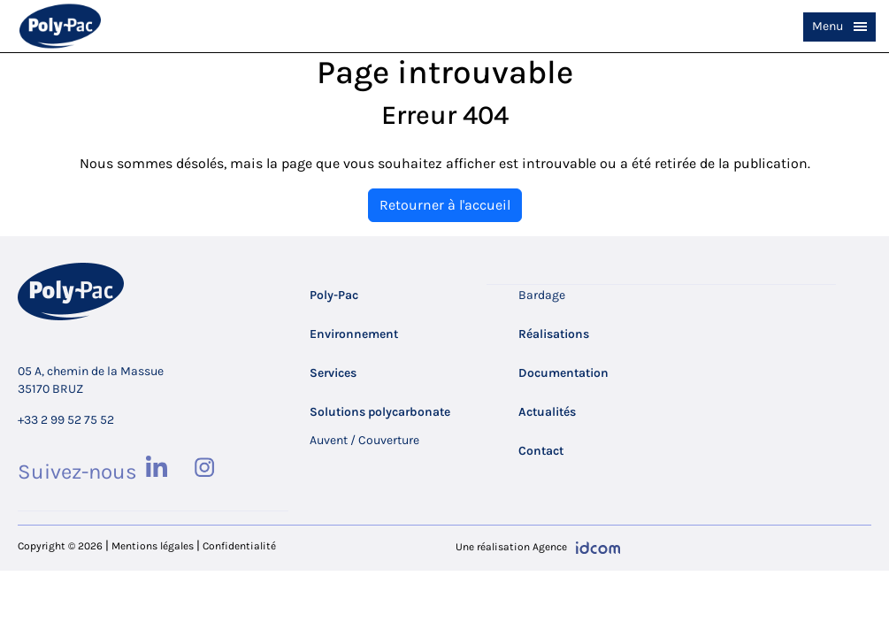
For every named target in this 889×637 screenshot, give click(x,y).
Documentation (563, 372)
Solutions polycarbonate (380, 411)
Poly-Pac (334, 295)
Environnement (354, 334)
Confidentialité (239, 546)
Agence (550, 547)
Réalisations (553, 334)
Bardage (541, 295)
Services (333, 372)
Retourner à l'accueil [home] (444, 204)
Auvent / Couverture (364, 440)
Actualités (547, 411)
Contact (540, 450)
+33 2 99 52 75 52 (66, 419)
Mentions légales (152, 546)
